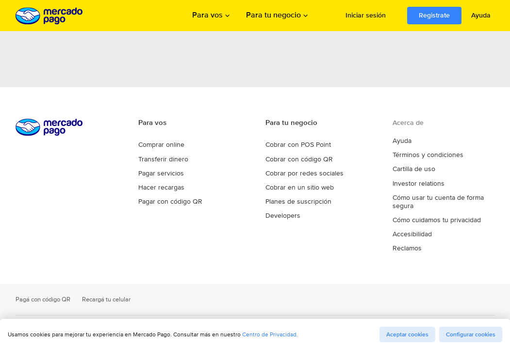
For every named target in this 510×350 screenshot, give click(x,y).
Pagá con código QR (42, 302)
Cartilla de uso (412, 184)
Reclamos (406, 252)
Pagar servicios (158, 185)
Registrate (434, 15)
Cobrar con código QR (295, 170)
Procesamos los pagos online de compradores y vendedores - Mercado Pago (50, 16)
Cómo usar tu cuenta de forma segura (443, 211)
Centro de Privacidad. (270, 334)
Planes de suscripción (294, 213)
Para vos (207, 15)
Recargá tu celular (103, 302)
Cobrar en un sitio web (295, 199)
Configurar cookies (470, 334)
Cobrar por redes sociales (299, 185)
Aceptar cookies (407, 334)
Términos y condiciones (424, 170)
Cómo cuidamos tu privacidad (433, 224)
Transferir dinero (160, 170)
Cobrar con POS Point (295, 156)
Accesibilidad (410, 238)
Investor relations (416, 197)
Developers (280, 227)
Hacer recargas (158, 199)
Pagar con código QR (166, 213)
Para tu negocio (273, 15)
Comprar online (159, 156)
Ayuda (481, 15)
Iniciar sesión (365, 15)
